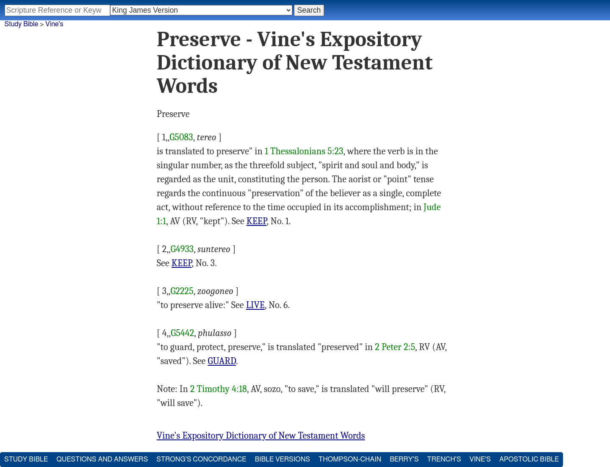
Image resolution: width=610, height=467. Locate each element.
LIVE (255, 305)
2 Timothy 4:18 (218, 389)
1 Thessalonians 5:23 (304, 151)
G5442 (182, 333)
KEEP (257, 221)
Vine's (54, 24)
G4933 (182, 249)
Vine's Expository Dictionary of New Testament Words (261, 435)
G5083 (181, 137)
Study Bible (21, 24)
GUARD (222, 361)
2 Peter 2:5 (395, 347)
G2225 (182, 291)
